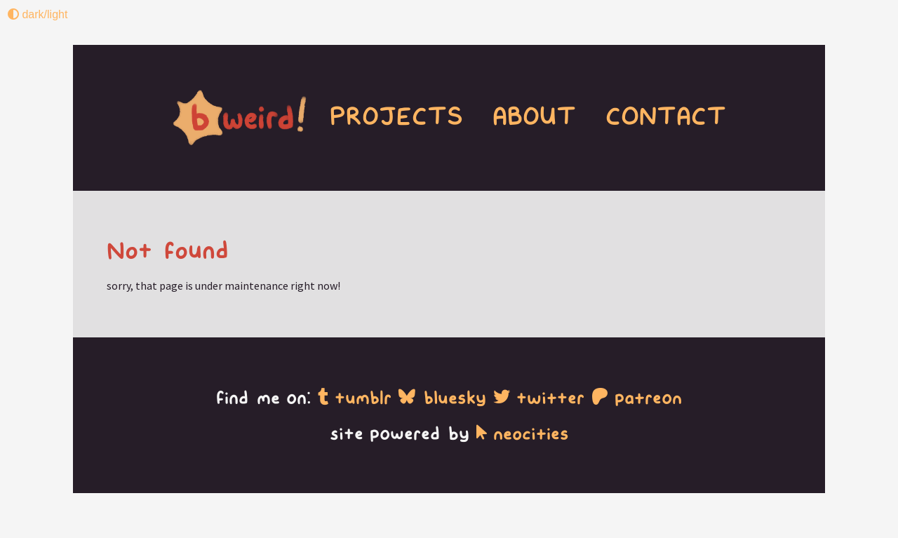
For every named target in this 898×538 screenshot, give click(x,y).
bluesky (442, 398)
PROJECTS (323, 117)
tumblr (354, 398)
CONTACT (661, 117)
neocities (522, 434)
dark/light (37, 14)
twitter (538, 398)
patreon (636, 398)
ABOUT (534, 117)
